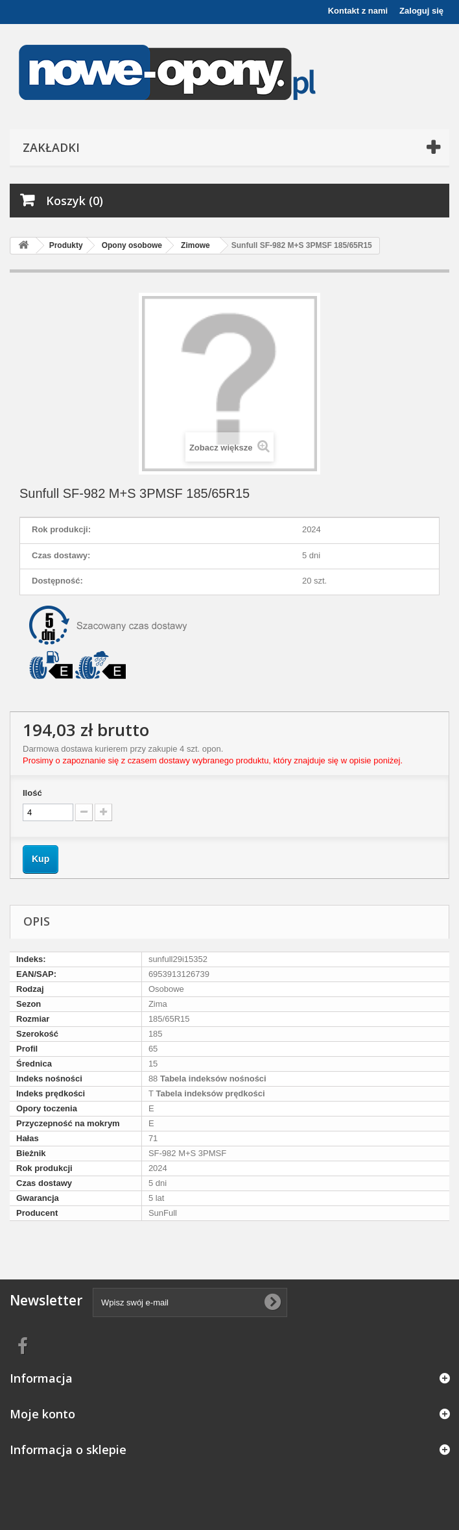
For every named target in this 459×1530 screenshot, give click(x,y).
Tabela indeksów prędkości (209, 1093)
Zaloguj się (421, 11)
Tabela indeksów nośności (212, 1078)
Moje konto (42, 1414)
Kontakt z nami (358, 11)
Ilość (32, 793)
